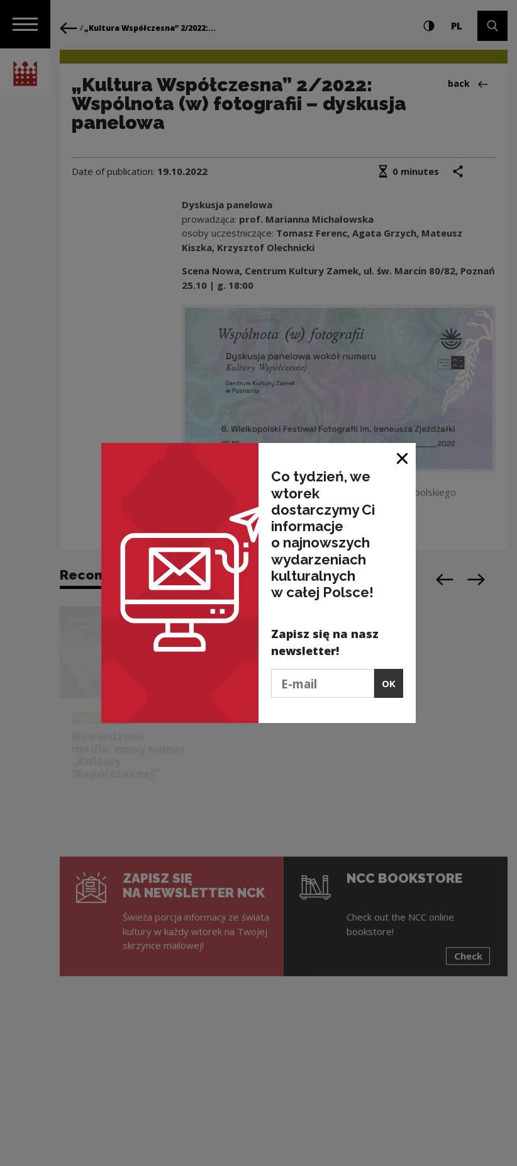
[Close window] (402, 457)
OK (389, 683)
